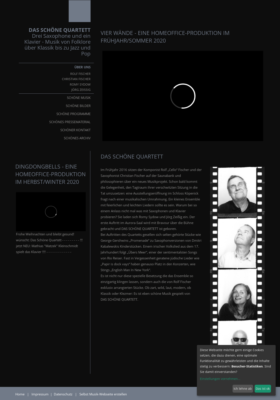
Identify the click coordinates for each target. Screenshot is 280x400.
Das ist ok (263, 388)
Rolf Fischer (80, 74)
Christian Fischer (76, 79)
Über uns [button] (82, 67)
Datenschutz (63, 394)
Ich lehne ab (243, 388)
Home (19, 394)
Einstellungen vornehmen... (220, 379)
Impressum (40, 394)
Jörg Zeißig (81, 90)
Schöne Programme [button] (73, 114)
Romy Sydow (80, 84)
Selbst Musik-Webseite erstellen (103, 394)
